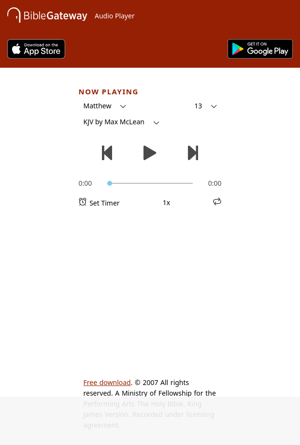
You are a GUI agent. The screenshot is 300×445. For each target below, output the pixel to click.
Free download (107, 382)
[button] (105, 106)
